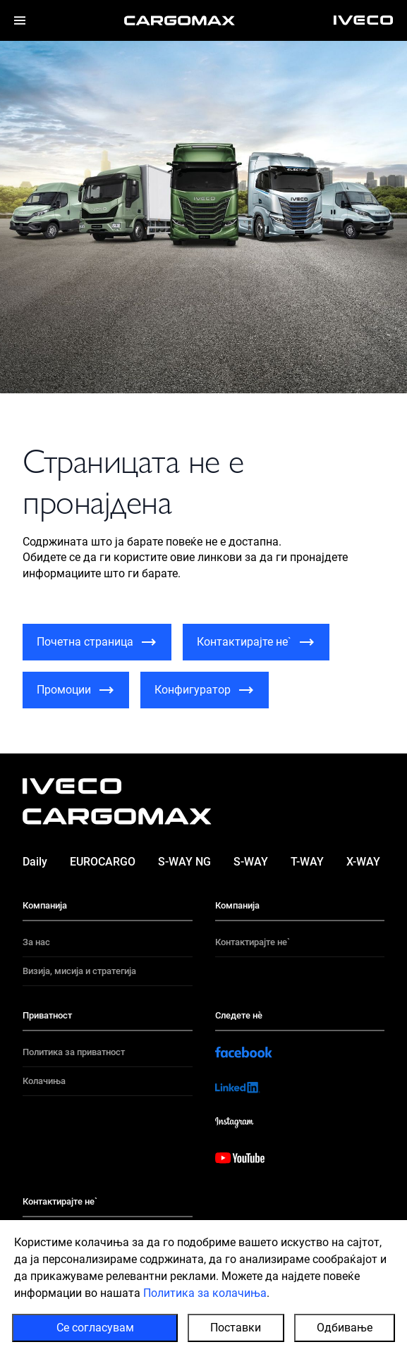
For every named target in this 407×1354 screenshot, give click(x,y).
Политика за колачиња (205, 1293)
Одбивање (344, 1327)
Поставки (235, 1327)
